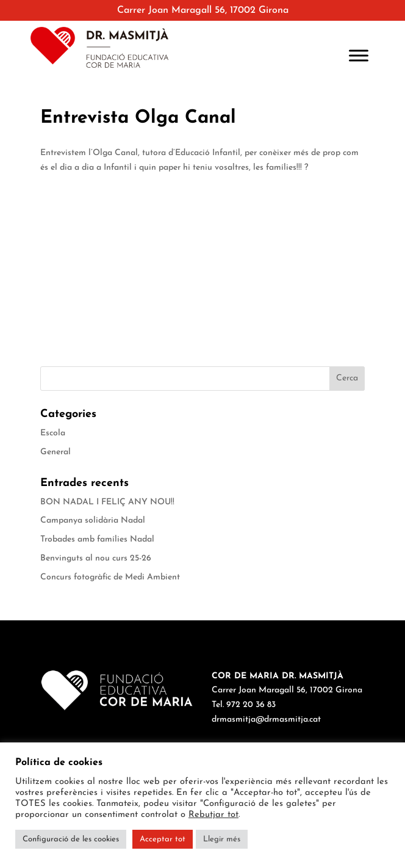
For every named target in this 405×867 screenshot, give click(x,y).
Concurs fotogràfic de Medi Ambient (110, 577)
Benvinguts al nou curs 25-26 (95, 558)
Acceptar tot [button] (162, 839)
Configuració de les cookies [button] (71, 839)
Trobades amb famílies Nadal (97, 539)
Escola (52, 433)
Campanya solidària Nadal (92, 520)
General (55, 452)
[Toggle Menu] (358, 56)
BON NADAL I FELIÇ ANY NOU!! (107, 502)
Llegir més (221, 839)
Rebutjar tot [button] (213, 814)
